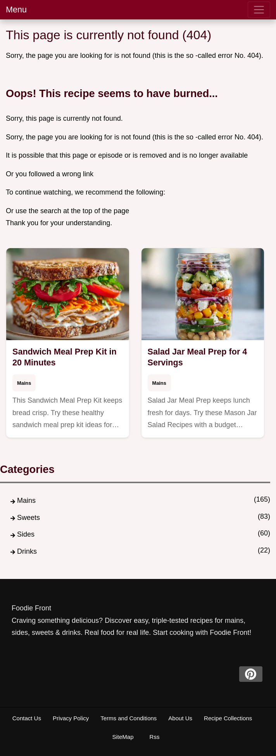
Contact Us (26, 718)
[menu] (259, 10)
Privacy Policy (71, 718)
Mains (24, 383)
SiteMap (122, 736)
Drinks (27, 551)
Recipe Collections (228, 718)
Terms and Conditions (128, 718)
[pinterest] (250, 674)
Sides (25, 534)
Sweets (28, 517)
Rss (155, 736)
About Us (180, 718)
